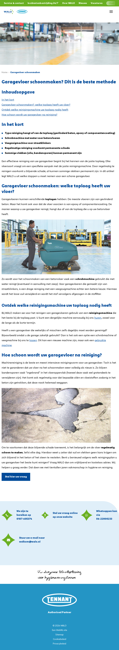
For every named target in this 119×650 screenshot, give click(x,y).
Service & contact (14, 3)
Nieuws (83, 3)
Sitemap (59, 635)
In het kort (8, 100)
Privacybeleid (59, 644)
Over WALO (68, 3)
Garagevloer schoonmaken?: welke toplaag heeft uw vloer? (36, 105)
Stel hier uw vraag (16, 477)
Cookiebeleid (59, 639)
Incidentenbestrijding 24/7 (43, 3)
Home (5, 72)
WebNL (59, 630)
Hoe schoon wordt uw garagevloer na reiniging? (29, 115)
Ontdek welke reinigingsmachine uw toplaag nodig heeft (35, 110)
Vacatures (96, 3)
